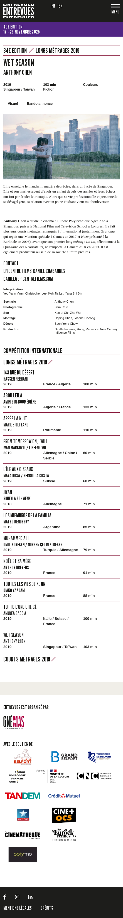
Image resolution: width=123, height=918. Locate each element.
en (60, 6)
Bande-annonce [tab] (40, 104)
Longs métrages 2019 (57, 50)
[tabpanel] (61, 146)
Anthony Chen (17, 72)
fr (53, 6)
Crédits (47, 908)
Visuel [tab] (13, 104)
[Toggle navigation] (115, 12)
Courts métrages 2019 (29, 659)
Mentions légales (17, 908)
